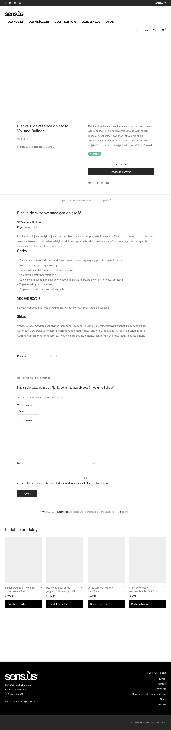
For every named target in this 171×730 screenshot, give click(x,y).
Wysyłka (161, 688)
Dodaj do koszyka (121, 171)
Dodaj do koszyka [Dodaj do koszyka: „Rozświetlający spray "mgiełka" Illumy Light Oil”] (58, 604)
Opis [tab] (62, 200)
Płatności (161, 683)
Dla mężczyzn (39, 21)
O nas (109, 21)
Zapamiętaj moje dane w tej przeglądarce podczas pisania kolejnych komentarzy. (63, 482)
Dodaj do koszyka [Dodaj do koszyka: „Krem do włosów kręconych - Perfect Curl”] (140, 604)
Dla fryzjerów (65, 21)
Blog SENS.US (91, 21)
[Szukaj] (139, 30)
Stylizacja (109, 511)
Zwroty (162, 678)
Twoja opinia (25, 419)
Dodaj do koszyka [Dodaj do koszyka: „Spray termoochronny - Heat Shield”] (99, 604)
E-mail (92, 462)
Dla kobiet (15, 21)
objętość (126, 511)
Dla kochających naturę (92, 511)
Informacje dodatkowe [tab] (83, 200)
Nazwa (22, 462)
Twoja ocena (25, 405)
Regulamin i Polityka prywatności (149, 693)
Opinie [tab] (106, 200)
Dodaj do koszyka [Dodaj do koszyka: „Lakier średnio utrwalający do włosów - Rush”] (17, 604)
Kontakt (160, 3)
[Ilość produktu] (121, 164)
